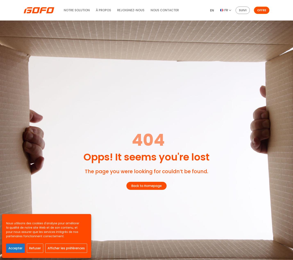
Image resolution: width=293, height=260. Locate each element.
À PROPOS (103, 10)
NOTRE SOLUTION (77, 10)
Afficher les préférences (66, 248)
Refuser (35, 248)
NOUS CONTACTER (165, 10)
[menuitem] (212, 10)
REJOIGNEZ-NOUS (130, 10)
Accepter (15, 248)
